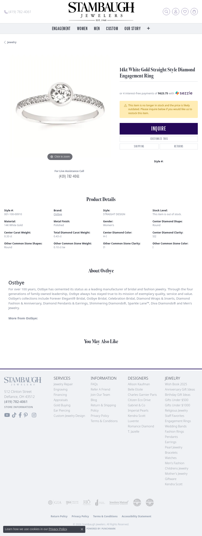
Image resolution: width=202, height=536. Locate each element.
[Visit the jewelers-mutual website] (119, 502)
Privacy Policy (100, 416)
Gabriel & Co (136, 405)
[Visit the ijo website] (72, 502)
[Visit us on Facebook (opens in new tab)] (20, 415)
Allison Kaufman (139, 384)
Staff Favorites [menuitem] (174, 416)
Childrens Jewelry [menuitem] (176, 468)
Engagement (61, 29)
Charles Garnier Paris (142, 395)
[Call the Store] (16, 401)
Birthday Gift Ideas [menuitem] (177, 395)
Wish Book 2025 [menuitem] (176, 384)
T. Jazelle (133, 431)
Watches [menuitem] (171, 458)
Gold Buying (62, 405)
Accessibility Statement (136, 516)
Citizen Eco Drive (139, 400)
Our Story (132, 29)
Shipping (139, 146)
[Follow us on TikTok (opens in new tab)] (14, 415)
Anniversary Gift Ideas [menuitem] (180, 389)
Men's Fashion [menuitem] (174, 463)
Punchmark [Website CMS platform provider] (109, 528)
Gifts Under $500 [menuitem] (176, 400)
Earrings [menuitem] (170, 442)
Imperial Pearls (138, 410)
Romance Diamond (141, 426)
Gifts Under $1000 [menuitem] (177, 405)
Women (82, 29)
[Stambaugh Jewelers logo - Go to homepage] (101, 11)
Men (97, 29)
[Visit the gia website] (55, 502)
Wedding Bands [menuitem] (176, 426)
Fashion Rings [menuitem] (174, 431)
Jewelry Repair (63, 384)
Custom (112, 29)
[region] (59, 106)
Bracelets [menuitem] (171, 453)
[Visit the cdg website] (137, 502)
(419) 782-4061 (69, 176)
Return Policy (59, 516)
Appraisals (61, 400)
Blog (94, 400)
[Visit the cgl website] (150, 502)
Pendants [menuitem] (171, 437)
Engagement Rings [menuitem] (178, 421)
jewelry (11, 42)
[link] (17, 11)
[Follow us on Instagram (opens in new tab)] (34, 415)
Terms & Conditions (104, 421)
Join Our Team (100, 395)
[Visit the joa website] (100, 502)
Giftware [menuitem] (171, 479)
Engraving (61, 389)
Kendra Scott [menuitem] (173, 484)
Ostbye (58, 214)
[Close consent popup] (82, 529)
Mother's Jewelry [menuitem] (176, 474)
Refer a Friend (100, 389)
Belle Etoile (135, 389)
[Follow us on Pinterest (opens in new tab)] (26, 415)
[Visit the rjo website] (87, 502)
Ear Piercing (62, 410)
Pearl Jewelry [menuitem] (173, 447)
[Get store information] (18, 407)
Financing (60, 395)
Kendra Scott (136, 416)
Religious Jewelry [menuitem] (176, 410)
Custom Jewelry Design (69, 416)
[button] (166, 11)
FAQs (94, 384)
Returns (178, 146)
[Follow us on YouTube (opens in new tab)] (7, 415)
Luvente (133, 421)
